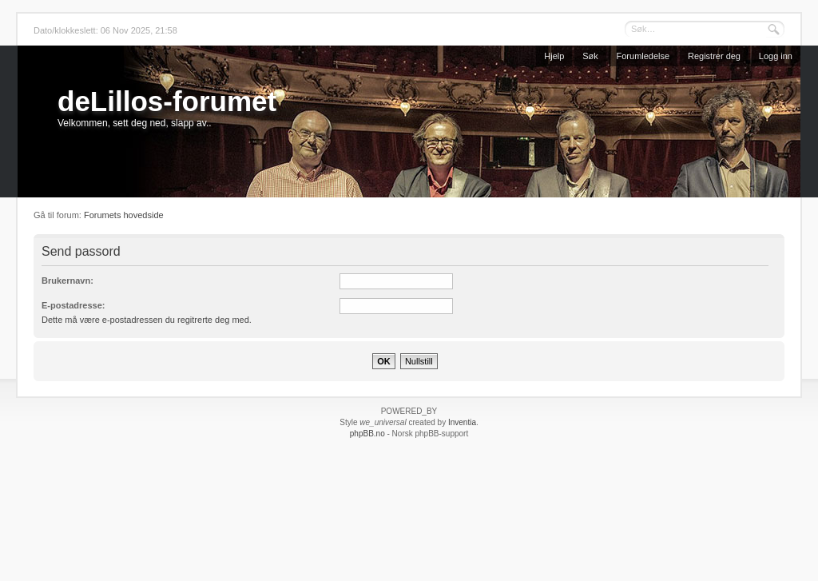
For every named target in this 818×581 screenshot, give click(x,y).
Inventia (462, 422)
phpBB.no (367, 433)
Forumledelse (643, 56)
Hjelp (554, 56)
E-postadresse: (73, 305)
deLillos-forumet (167, 101)
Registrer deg (714, 56)
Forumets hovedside (124, 215)
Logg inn (775, 56)
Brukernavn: (67, 280)
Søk (590, 56)
